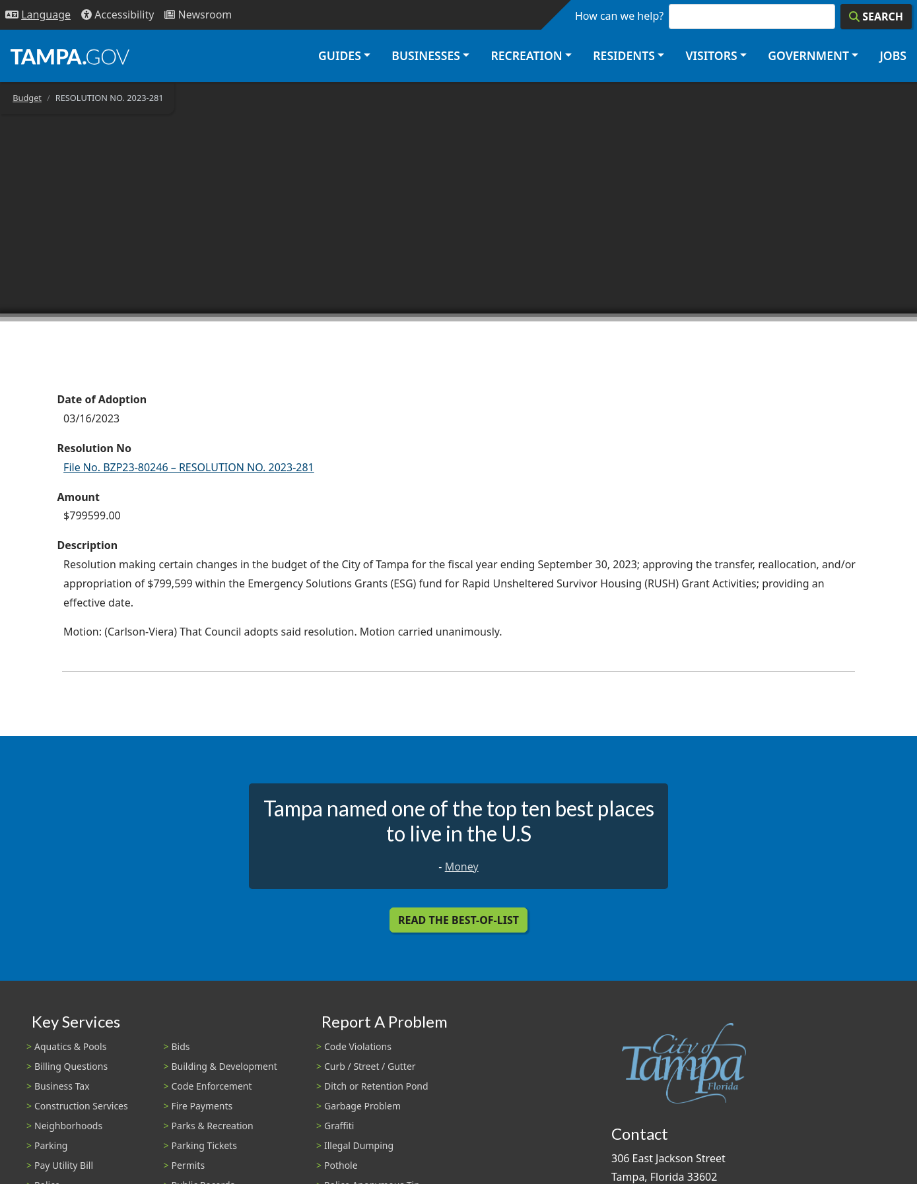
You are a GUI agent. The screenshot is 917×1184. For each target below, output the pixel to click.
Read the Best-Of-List (458, 920)
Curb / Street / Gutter (370, 1066)
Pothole (341, 1165)
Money (462, 866)
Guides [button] (339, 55)
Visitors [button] (711, 55)
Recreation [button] (526, 55)
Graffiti (339, 1125)
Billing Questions (71, 1066)
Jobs (892, 55)
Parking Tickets (204, 1145)
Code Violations (357, 1046)
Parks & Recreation (213, 1125)
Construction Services (81, 1106)
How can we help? (619, 16)
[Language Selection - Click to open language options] (38, 15)
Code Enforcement (212, 1086)
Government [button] (808, 55)
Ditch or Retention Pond (376, 1086)
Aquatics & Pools (70, 1046)
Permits (188, 1165)
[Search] (876, 16)
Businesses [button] (425, 55)
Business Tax (62, 1086)
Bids (181, 1046)
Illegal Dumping (358, 1145)
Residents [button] (624, 55)
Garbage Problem (362, 1106)
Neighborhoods (68, 1125)
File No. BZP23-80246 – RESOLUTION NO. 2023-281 (188, 467)
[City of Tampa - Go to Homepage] (70, 56)
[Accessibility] (117, 15)
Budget (27, 98)
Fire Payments (202, 1106)
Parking (50, 1145)
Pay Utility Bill (63, 1165)
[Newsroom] (198, 15)
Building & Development (224, 1066)
